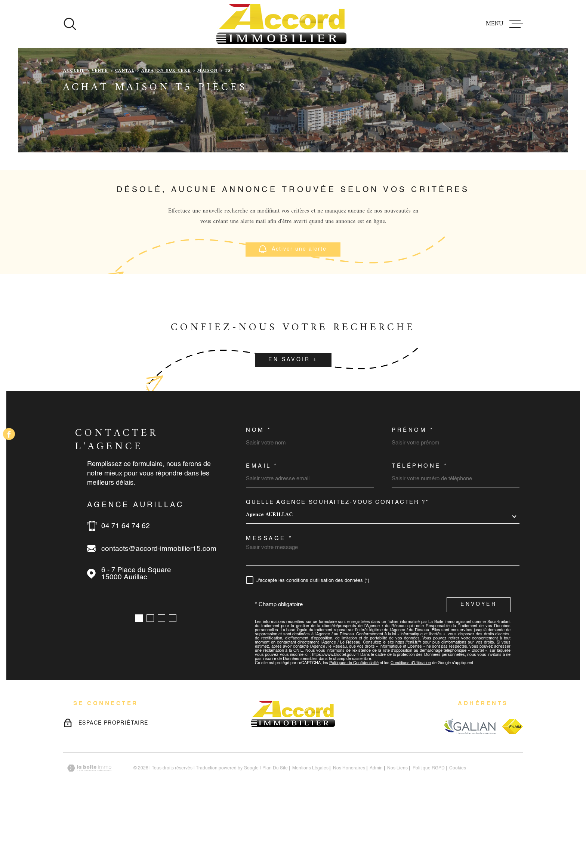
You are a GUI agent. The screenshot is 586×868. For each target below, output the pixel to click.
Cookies (457, 835)
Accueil (73, 137)
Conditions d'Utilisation (411, 730)
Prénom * (413, 496)
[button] (139, 684)
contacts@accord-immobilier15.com (158, 615)
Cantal (124, 137)
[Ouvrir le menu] (504, 24)
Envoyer (478, 670)
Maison (207, 137)
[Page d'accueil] (281, 24)
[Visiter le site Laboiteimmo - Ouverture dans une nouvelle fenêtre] (89, 834)
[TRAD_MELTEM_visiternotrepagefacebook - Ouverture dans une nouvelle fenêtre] (9, 434)
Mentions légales (310, 835)
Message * (269, 605)
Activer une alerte (293, 316)
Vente (100, 137)
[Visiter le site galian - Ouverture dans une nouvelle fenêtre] (469, 793)
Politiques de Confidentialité (354, 730)
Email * (262, 532)
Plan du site (275, 835)
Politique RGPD (429, 835)
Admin (376, 835)
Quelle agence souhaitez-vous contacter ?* (337, 568)
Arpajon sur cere (166, 137)
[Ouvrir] (70, 24)
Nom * (259, 496)
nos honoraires (349, 835)
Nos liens (397, 835)
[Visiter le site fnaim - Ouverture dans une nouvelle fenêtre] (512, 792)
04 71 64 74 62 (125, 592)
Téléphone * (420, 532)
